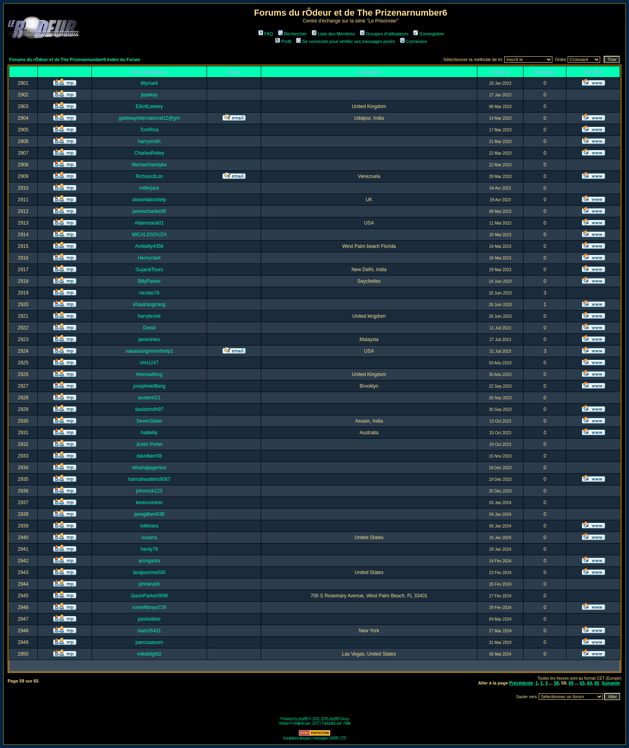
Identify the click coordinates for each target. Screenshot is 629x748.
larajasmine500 (149, 572)
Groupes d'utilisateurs (384, 33)
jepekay (149, 95)
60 (570, 683)
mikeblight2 (149, 654)
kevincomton (149, 502)
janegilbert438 (149, 514)
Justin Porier (149, 444)
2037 (315, 723)
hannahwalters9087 (149, 479)
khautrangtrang (149, 304)
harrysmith (149, 141)
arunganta (149, 561)
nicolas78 (149, 293)
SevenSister (149, 421)
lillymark (149, 83)
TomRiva (149, 130)
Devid (149, 328)
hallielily (149, 432)
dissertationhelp (149, 199)
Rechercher (292, 33)
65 (597, 683)
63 (582, 683)
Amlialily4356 (149, 246)
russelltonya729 (149, 607)
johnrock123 (149, 491)
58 (556, 683)
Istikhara (149, 526)
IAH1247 (149, 363)
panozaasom (149, 642)
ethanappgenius (149, 467)
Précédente (521, 683)
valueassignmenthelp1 (149, 351)
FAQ (265, 33)
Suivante (611, 683)
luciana (149, 537)
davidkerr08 (149, 456)
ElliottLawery (149, 106)
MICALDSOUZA (149, 234)
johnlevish (149, 584)
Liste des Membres (333, 33)
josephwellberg (149, 386)
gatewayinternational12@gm (149, 118)
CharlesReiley (149, 153)
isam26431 (149, 631)
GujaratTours (149, 269)
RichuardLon (149, 176)
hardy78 (149, 549)
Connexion (413, 41)
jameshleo (149, 339)
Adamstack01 (149, 223)
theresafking (149, 374)
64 (589, 683)
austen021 (149, 398)
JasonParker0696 (149, 596)
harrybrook (149, 316)
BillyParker (149, 281)
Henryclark (149, 258)
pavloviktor (149, 619)
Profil (283, 41)
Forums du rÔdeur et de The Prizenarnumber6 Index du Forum (74, 59)
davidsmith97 (149, 409)
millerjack (149, 188)
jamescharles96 (149, 211)
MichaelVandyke (149, 165)
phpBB (303, 719)
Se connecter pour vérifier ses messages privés (345, 41)
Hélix (346, 723)
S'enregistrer (428, 33)
